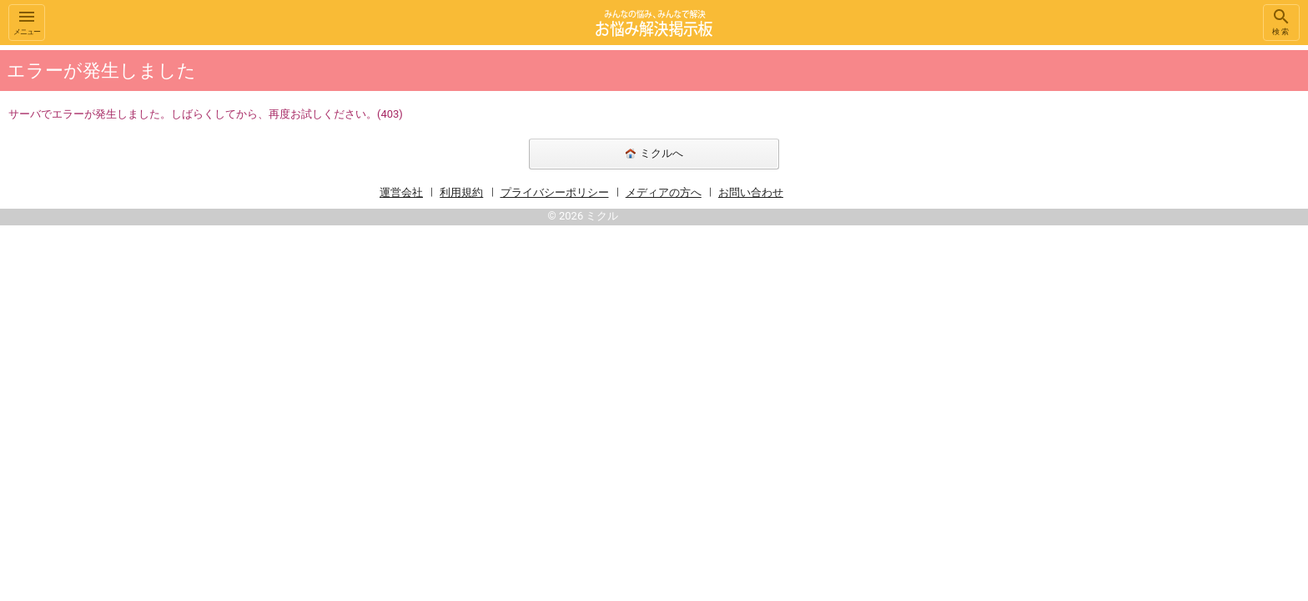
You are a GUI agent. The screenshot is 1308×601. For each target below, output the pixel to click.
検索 (1281, 21)
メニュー (26, 21)
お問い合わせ (750, 192)
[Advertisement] (1021, 295)
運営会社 (401, 192)
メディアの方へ (664, 192)
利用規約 (461, 192)
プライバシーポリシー (555, 192)
